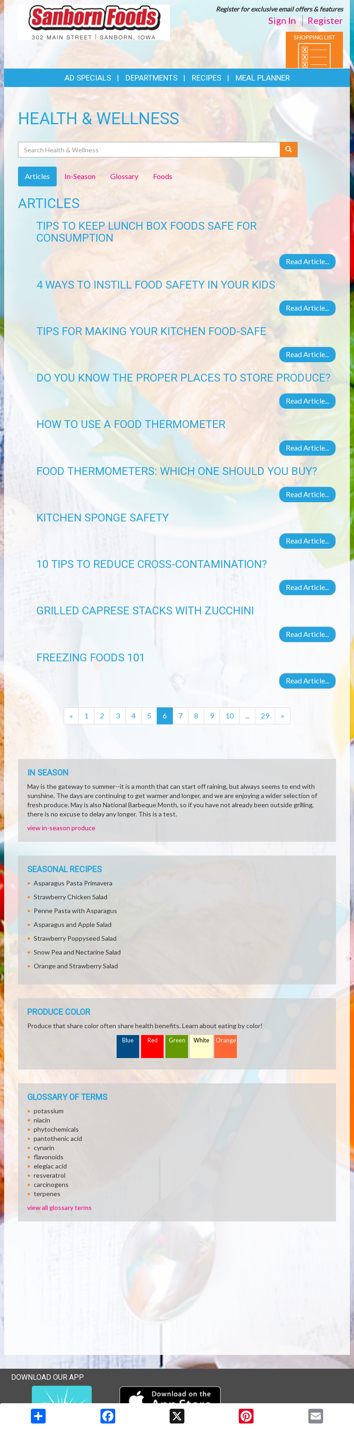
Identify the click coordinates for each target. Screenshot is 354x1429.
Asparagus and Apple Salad (73, 924)
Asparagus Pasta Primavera (73, 883)
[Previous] (71, 715)
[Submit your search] (289, 149)
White (201, 1040)
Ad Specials (88, 77)
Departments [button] (151, 77)
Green (177, 1040)
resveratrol (49, 1175)
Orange (226, 1040)
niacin (42, 1120)
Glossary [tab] (124, 176)
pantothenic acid (58, 1138)
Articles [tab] (37, 176)
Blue (128, 1040)
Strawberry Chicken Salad (70, 897)
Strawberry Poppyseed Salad (75, 938)
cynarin (44, 1147)
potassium (49, 1111)
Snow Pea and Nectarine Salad (77, 952)
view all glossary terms (59, 1207)
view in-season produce (61, 828)
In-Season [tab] (80, 176)
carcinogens (51, 1184)
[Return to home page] (94, 21)
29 (265, 715)
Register (325, 20)
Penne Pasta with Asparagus (75, 910)
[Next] (282, 715)
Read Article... (307, 261)
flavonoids (49, 1157)
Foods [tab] (162, 176)
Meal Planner (263, 77)
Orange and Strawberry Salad (76, 966)
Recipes (206, 77)
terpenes (47, 1194)
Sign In (282, 20)
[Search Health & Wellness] (149, 149)
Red (153, 1040)
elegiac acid (50, 1166)
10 (229, 715)
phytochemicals (56, 1129)
